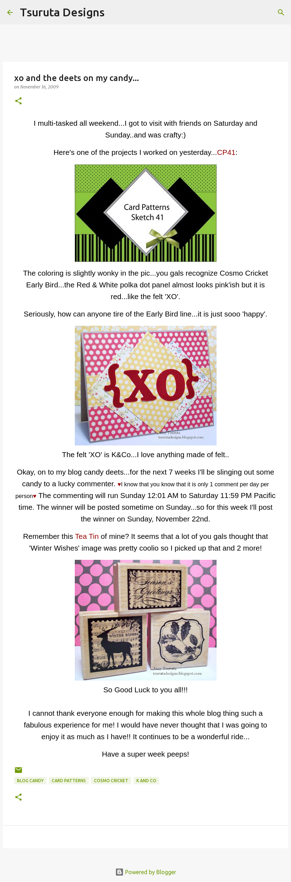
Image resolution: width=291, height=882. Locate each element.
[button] (18, 101)
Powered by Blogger (145, 872)
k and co (146, 780)
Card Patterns (69, 780)
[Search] (114, 12)
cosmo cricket (111, 780)
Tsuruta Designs (62, 12)
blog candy (30, 780)
